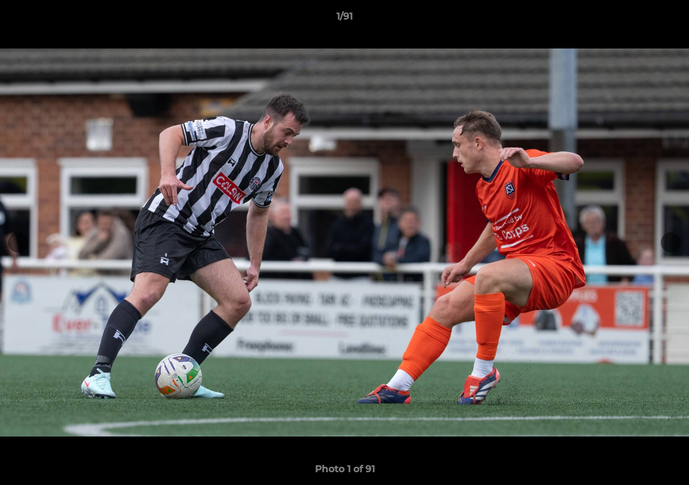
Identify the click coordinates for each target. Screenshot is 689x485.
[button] (665, 19)
